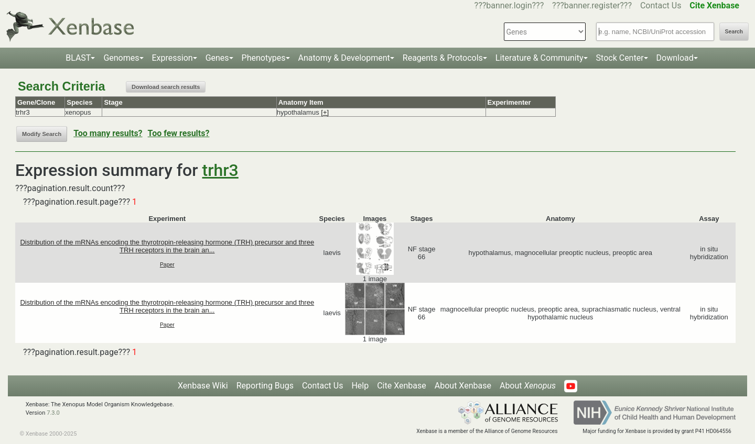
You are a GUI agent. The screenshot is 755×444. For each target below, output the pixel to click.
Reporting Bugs (265, 386)
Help (360, 386)
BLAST (78, 58)
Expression (172, 58)
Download (675, 58)
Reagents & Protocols (443, 58)
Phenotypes (264, 58)
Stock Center (620, 58)
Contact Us (661, 5)
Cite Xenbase (401, 386)
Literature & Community (539, 58)
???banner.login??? (509, 5)
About (528, 386)
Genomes (121, 58)
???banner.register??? (592, 5)
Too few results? (179, 133)
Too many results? (107, 133)
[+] (325, 112)
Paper (167, 265)
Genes (217, 58)
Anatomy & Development (344, 58)
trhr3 (220, 170)
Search (734, 31)
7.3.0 (53, 412)
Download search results (166, 87)
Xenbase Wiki (203, 386)
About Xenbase (463, 386)
